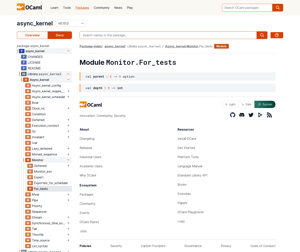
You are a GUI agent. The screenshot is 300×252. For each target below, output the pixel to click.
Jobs (83, 231)
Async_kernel (39, 80)
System (265, 104)
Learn (54, 8)
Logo (181, 221)
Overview (32, 35)
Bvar (35, 103)
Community (102, 8)
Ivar (34, 143)
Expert (39, 177)
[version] (71, 23)
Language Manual (190, 166)
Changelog (87, 139)
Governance (193, 246)
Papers (182, 203)
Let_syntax (40, 246)
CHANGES (35, 57)
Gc (34, 131)
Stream (37, 217)
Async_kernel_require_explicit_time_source (49, 91)
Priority (37, 206)
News (118, 8)
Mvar (35, 194)
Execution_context (45, 126)
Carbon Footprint (153, 246)
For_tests (41, 189)
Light (230, 104)
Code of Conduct (263, 246)
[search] (277, 7)
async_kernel (35, 23)
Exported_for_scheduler (51, 183)
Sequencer (39, 212)
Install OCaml (187, 139)
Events (85, 213)
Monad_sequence (44, 154)
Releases (86, 148)
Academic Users (91, 166)
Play (130, 8)
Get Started (186, 148)
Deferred (38, 120)
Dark (246, 104)
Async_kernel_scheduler (48, 97)
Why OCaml (88, 175)
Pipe (35, 200)
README (34, 68)
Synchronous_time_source (49, 223)
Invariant (38, 137)
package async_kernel (33, 46)
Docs (60, 35)
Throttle (38, 235)
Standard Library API (192, 175)
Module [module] (221, 46)
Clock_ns (38, 108)
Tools (67, 8)
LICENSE (34, 62)
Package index (91, 46)
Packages (82, 8)
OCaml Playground (191, 212)
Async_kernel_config (46, 85)
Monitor (37, 160)
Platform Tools (188, 157)
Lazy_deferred (42, 148)
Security (116, 246)
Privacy (226, 246)
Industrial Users (90, 157)
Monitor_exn (43, 171)
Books (182, 184)
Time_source (41, 240)
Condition (39, 114)
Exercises (184, 194)
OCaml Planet (89, 222)
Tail (34, 229)
